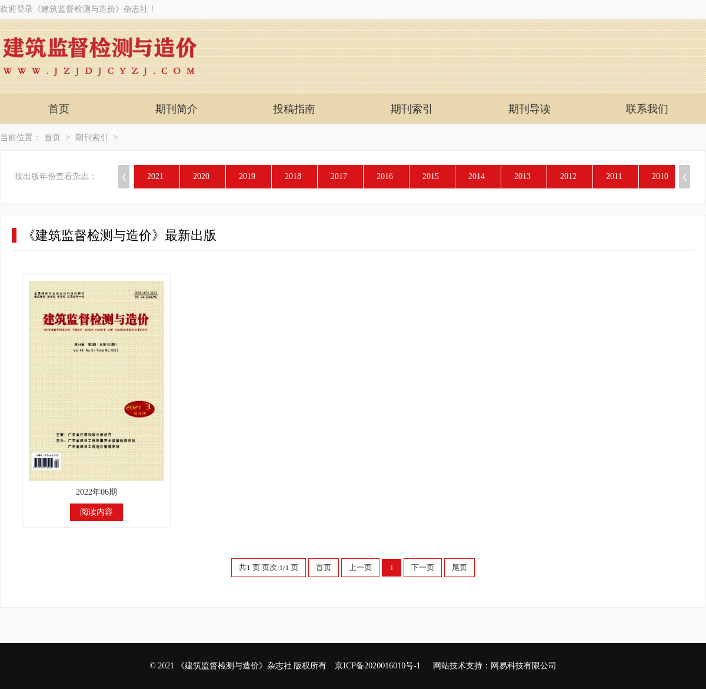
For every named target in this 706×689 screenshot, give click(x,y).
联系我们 (647, 109)
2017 (339, 176)
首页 (58, 109)
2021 (155, 176)
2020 (201, 176)
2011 (614, 176)
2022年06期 (96, 492)
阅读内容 (96, 512)
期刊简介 (176, 109)
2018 (293, 176)
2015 (430, 176)
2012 (568, 176)
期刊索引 (412, 109)
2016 (385, 176)
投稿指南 (294, 109)
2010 (660, 176)
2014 (476, 176)
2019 (247, 176)
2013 (522, 176)
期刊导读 (529, 109)
